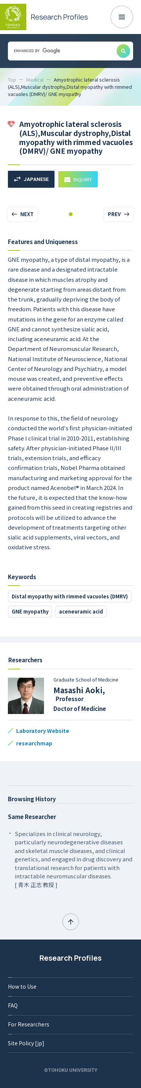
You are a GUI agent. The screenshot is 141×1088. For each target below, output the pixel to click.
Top (12, 79)
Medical (35, 79)
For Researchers (28, 1024)
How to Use (22, 986)
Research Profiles (70, 958)
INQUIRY (78, 179)
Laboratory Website (42, 730)
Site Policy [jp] (26, 1043)
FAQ (13, 1005)
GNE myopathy (30, 611)
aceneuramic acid (81, 611)
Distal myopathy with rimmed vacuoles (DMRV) (70, 596)
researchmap (34, 743)
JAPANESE (31, 179)
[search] (61, 51)
